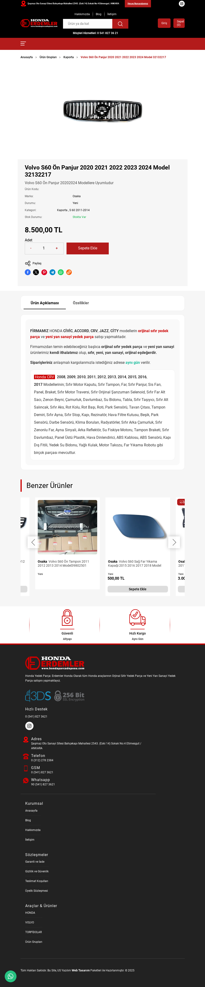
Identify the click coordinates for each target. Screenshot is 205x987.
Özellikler (81, 303)
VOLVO (29, 922)
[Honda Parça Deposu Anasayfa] (39, 23)
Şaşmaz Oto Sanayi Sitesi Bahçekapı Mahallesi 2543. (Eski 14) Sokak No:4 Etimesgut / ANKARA (73, 3)
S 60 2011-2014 (79, 210)
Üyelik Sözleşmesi (36, 890)
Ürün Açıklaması (45, 303)
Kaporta (68, 57)
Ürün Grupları (48, 57)
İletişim (112, 14)
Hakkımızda (82, 14)
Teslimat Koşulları (36, 881)
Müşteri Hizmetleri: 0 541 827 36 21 (95, 33)
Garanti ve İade (34, 861)
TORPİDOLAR (33, 932)
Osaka (77, 196)
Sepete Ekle (87, 248)
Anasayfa (27, 57)
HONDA (30, 912)
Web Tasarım (81, 970)
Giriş (164, 23)
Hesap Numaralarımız (138, 3)
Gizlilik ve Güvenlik (37, 871)
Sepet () (179, 23)
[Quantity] (44, 248)
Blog (98, 14)
